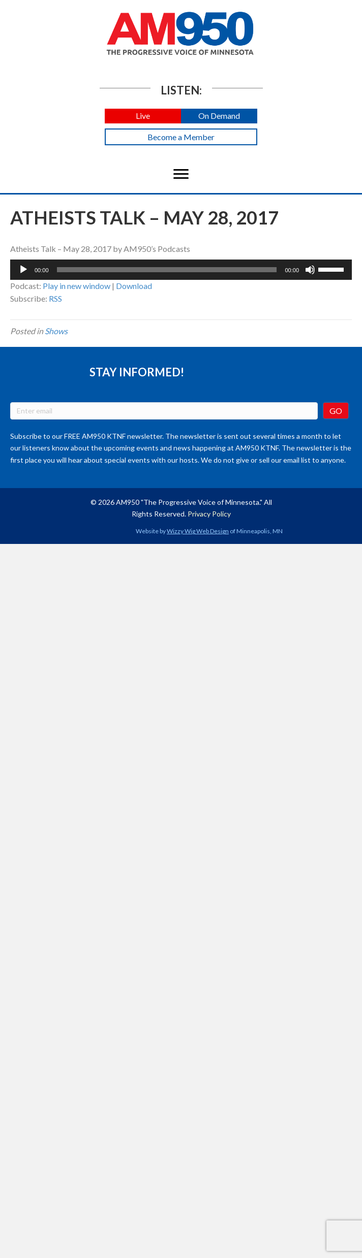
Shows (56, 331)
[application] (181, 270)
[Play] (23, 270)
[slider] (167, 269)
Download (134, 286)
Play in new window (76, 286)
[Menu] (181, 174)
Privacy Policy (209, 513)
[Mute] (310, 270)
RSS (55, 298)
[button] (143, 116)
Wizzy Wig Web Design (198, 531)
